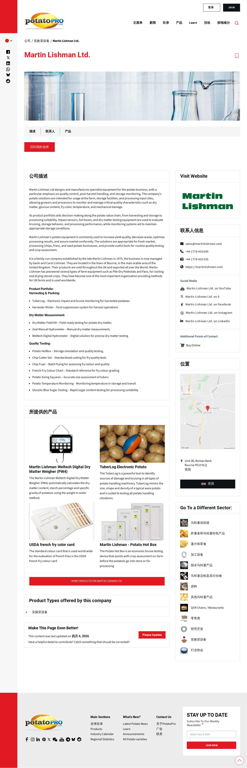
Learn (126, 729)
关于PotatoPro (166, 724)
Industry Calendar (102, 734)
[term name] (207, 523)
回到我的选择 (39, 147)
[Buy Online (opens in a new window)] (207, 345)
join (231, 7)
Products (96, 729)
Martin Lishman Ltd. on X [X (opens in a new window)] (200, 297)
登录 (211, 7)
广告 (159, 729)
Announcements (133, 734)
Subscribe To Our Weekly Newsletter (203, 723)
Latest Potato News (135, 724)
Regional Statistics (102, 739)
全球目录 (97, 724)
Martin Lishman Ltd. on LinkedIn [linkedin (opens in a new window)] (205, 321)
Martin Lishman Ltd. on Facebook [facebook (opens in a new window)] (205, 304)
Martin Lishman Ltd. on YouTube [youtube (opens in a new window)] (205, 288)
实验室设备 (39, 612)
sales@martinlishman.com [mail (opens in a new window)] (201, 244)
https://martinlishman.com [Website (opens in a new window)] (201, 267)
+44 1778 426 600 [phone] (194, 251)
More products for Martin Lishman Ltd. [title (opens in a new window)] (96, 582)
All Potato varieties (135, 739)
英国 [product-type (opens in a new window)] (207, 484)
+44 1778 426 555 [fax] (194, 259)
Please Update (152, 634)
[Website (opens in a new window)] (207, 201)
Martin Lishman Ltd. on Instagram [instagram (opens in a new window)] (206, 313)
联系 (159, 734)
